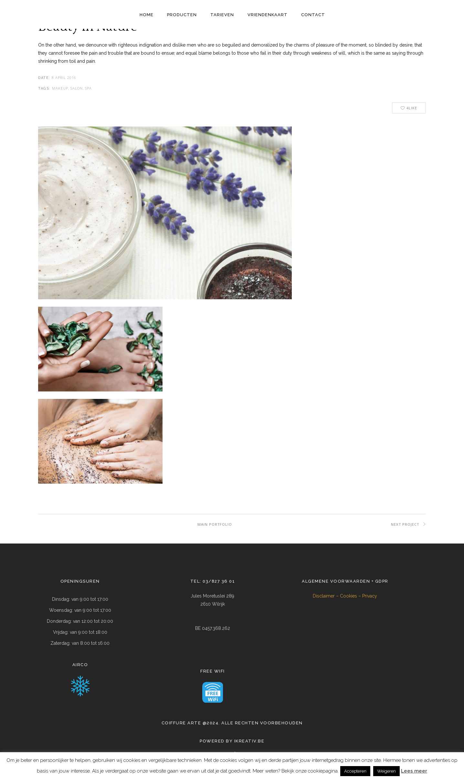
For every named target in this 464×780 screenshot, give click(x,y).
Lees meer (414, 771)
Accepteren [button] (355, 771)
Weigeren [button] (386, 771)
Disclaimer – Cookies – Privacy (345, 596)
